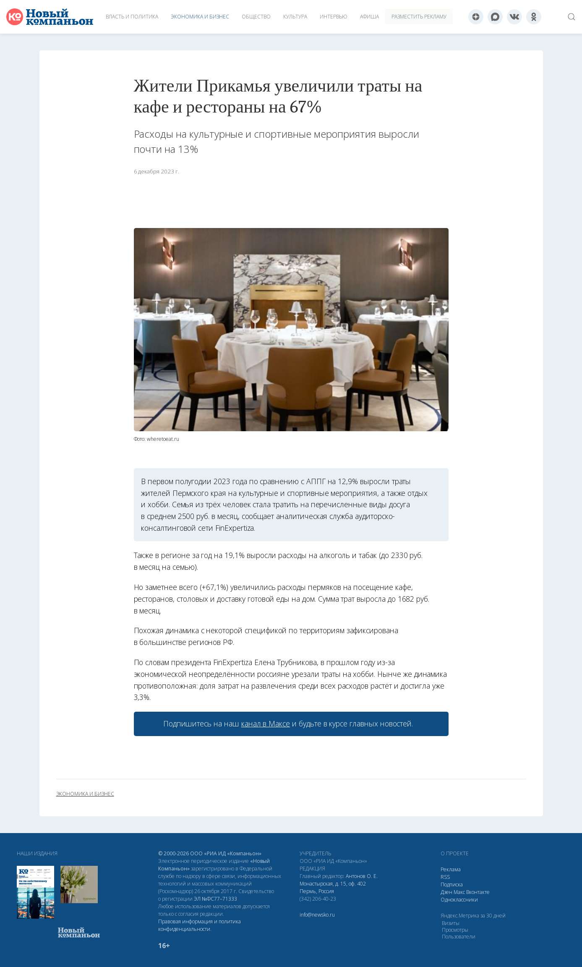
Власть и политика (132, 16)
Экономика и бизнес (200, 16)
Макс (459, 892)
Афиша (369, 16)
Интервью (333, 16)
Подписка (452, 884)
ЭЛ (215, 898)
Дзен (446, 892)
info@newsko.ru (317, 914)
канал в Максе (265, 723)
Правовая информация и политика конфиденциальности (199, 925)
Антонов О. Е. (362, 876)
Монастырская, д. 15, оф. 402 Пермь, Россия (333, 887)
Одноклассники (459, 899)
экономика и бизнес (85, 794)
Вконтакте (478, 892)
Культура (295, 16)
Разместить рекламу (418, 16)
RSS (445, 877)
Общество (256, 16)
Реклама (451, 869)
